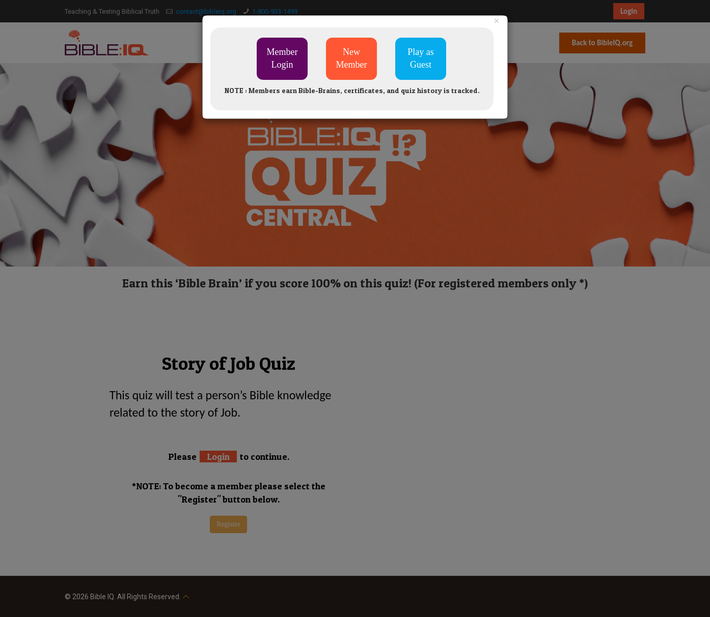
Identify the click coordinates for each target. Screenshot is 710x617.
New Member (351, 58)
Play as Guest (420, 58)
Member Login (282, 58)
